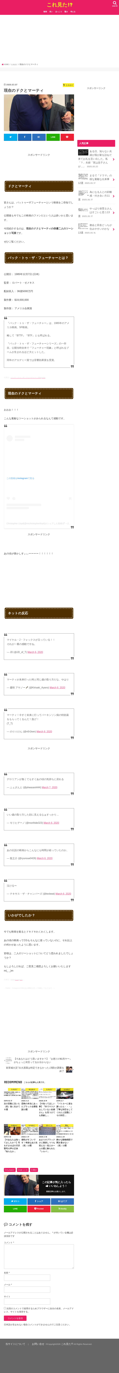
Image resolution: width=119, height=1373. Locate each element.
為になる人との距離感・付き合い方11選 (94, 191)
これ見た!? (60, 5)
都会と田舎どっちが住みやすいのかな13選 (94, 221)
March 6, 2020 (35, 652)
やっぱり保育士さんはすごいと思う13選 (94, 206)
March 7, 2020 (49, 787)
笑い (51, 12)
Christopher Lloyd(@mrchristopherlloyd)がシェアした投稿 (34, 523)
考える (72, 12)
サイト (7, 1296)
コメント (9, 1242)
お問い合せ (31, 1343)
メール (8, 1284)
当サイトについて (13, 1343)
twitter (13, 979)
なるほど (11, 1170)
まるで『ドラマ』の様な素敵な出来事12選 (94, 176)
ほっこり (58, 12)
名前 (7, 1272)
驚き (66, 12)
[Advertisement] (59, 40)
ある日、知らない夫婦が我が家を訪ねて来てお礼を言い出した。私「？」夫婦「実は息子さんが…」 (94, 157)
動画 (45, 12)
